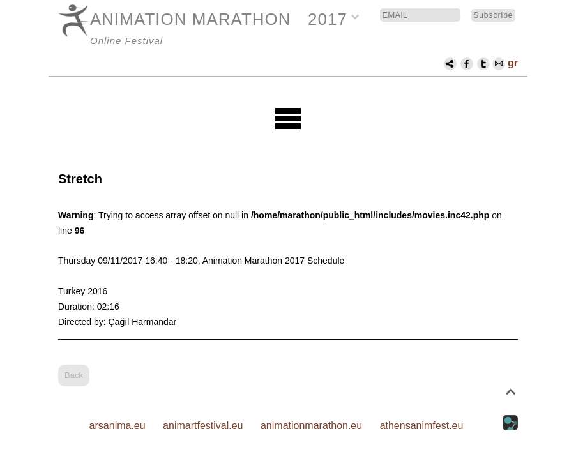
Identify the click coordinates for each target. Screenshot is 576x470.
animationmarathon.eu (311, 425)
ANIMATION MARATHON (190, 19)
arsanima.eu (117, 425)
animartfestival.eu (203, 425)
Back (73, 375)
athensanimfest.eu (422, 425)
